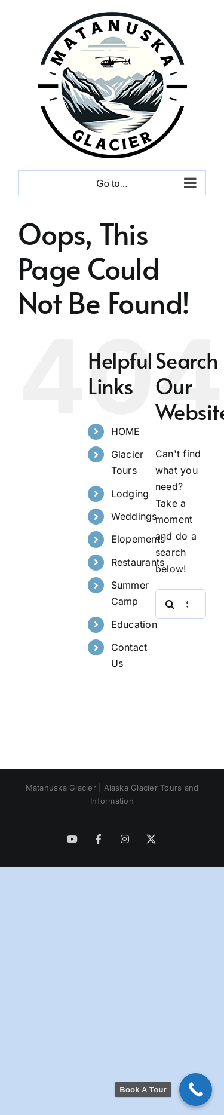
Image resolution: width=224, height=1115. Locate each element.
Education (134, 624)
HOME (125, 431)
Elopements (138, 539)
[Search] (170, 604)
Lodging (130, 494)
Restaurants (138, 562)
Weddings (134, 516)
